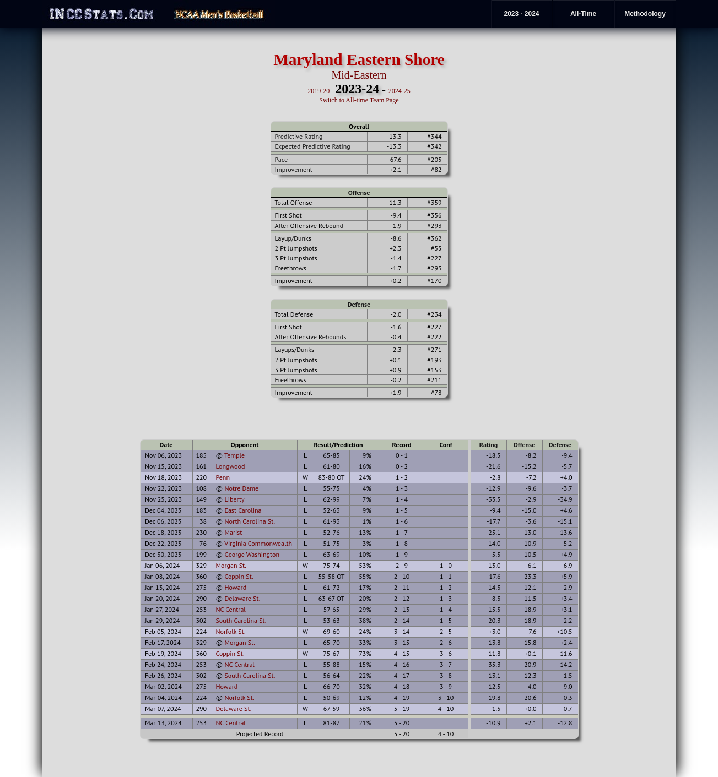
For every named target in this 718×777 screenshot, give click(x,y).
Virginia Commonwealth (258, 543)
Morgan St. (231, 565)
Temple (234, 455)
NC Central (231, 609)
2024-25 (399, 91)
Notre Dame (241, 488)
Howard (235, 587)
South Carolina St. (241, 620)
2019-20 (318, 91)
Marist (233, 532)
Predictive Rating (299, 136)
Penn (223, 477)
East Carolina (242, 510)
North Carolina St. (249, 521)
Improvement (293, 169)
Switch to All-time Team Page (358, 100)
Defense (359, 304)
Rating (488, 445)
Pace (281, 159)
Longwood (230, 466)
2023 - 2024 (521, 14)
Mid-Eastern (359, 75)
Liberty (234, 499)
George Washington (251, 554)
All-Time (583, 14)
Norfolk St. (231, 631)
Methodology (645, 14)
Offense (359, 192)
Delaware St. (242, 598)
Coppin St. (238, 576)
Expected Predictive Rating (312, 146)
